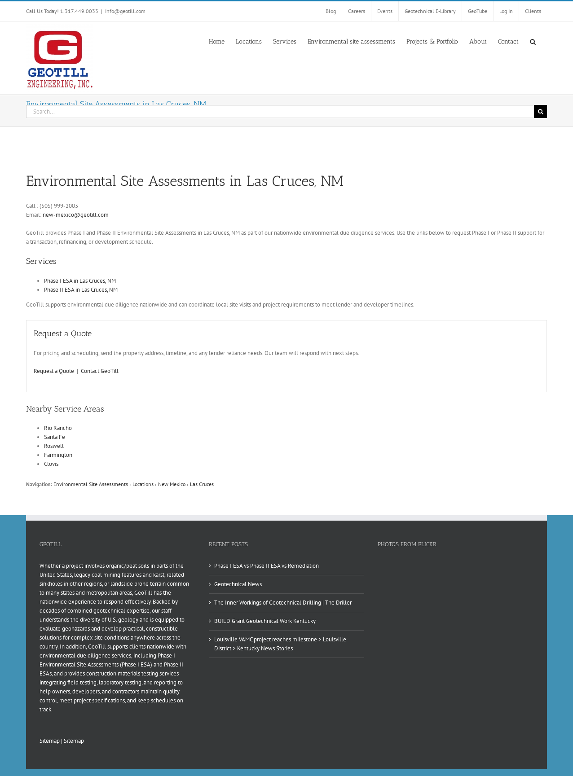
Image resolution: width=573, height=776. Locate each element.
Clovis (51, 464)
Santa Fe (54, 437)
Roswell (54, 446)
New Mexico (171, 483)
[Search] (540, 111)
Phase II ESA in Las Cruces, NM (81, 290)
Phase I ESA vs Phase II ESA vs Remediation (266, 566)
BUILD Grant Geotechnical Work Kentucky (265, 621)
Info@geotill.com (125, 11)
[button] (533, 41)
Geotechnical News (238, 584)
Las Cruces (202, 483)
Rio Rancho (58, 428)
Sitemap (50, 741)
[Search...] (280, 111)
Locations (143, 483)
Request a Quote (54, 371)
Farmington (58, 455)
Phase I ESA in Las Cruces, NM (80, 281)
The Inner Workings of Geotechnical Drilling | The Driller (283, 602)
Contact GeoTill (100, 371)
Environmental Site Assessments (90, 483)
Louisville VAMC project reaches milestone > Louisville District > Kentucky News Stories (280, 644)
